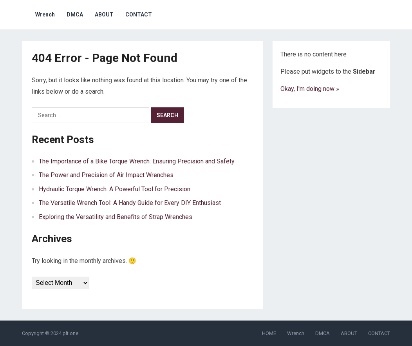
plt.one (70, 333)
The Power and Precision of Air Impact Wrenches (106, 175)
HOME (269, 333)
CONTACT (138, 14)
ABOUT (104, 14)
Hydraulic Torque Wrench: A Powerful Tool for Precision (114, 189)
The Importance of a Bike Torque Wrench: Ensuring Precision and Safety (137, 161)
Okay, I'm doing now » (309, 88)
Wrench (45, 14)
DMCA (75, 14)
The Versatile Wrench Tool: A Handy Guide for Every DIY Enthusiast (130, 203)
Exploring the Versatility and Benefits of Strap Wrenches (115, 217)
